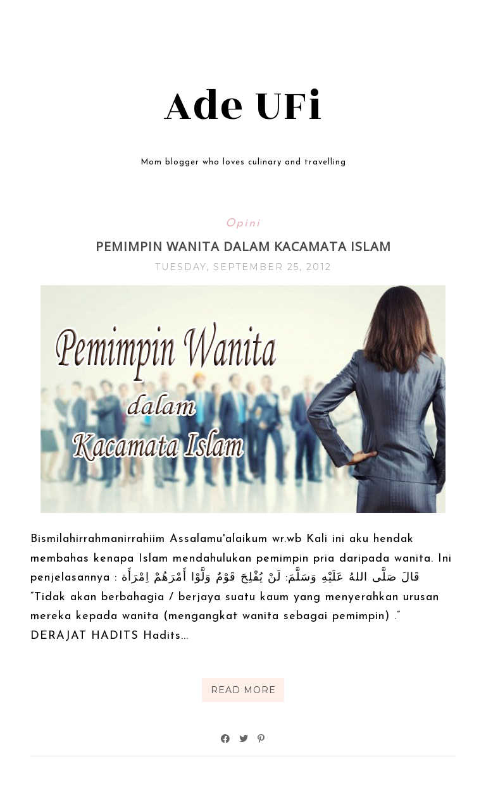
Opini (243, 224)
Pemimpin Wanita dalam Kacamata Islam (243, 246)
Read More (243, 690)
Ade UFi (243, 106)
